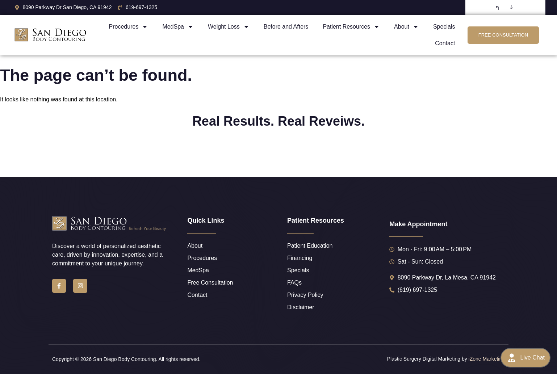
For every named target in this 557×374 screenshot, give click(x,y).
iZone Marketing (487, 359)
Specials (444, 27)
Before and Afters (286, 27)
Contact (445, 43)
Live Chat (525, 357)
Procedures (128, 26)
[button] (28, 156)
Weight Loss (228, 26)
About (406, 26)
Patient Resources (351, 26)
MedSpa (177, 26)
